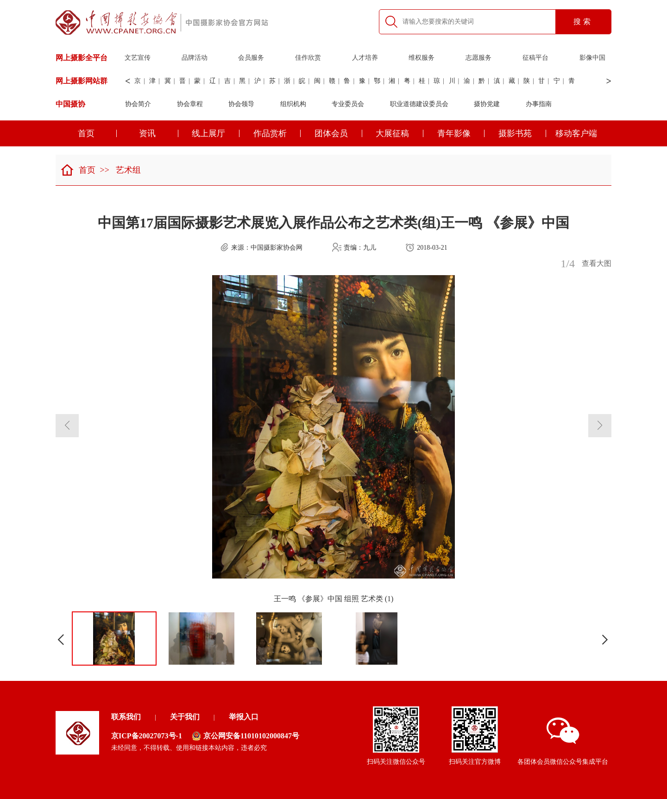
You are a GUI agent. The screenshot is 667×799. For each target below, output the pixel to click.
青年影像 (461, 133)
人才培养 (365, 57)
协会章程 (190, 104)
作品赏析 (277, 133)
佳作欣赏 (308, 57)
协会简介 (138, 104)
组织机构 (293, 104)
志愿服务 (478, 57)
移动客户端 (576, 133)
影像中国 (592, 57)
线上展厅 (215, 133)
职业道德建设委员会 (419, 104)
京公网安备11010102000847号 (245, 736)
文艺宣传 (138, 57)
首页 (97, 133)
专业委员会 (348, 104)
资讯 (158, 133)
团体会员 (338, 133)
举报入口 (243, 717)
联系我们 (126, 717)
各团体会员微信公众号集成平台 (562, 741)
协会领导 (241, 104)
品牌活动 (195, 57)
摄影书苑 (522, 133)
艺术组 (128, 170)
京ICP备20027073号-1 (146, 736)
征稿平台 (535, 57)
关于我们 (185, 717)
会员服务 (251, 57)
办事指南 (539, 104)
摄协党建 (487, 104)
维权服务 (421, 57)
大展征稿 (399, 133)
